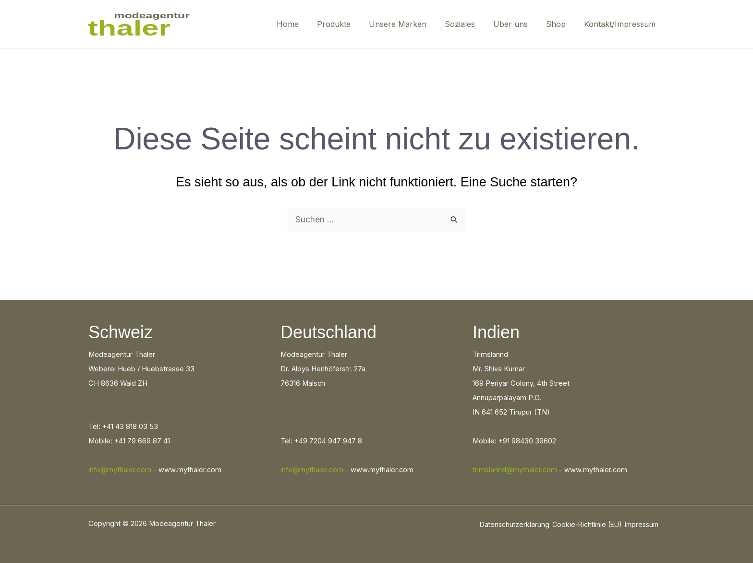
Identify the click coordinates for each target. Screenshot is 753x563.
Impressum (641, 524)
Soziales (470, 24)
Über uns (517, 24)
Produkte (349, 24)
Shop (560, 24)
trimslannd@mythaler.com (515, 469)
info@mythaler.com (119, 469)
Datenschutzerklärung (514, 524)
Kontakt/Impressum (621, 24)
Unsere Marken (410, 24)
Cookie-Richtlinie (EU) (587, 524)
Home (306, 24)
